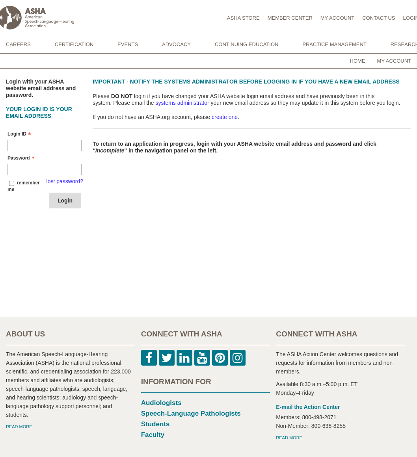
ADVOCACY (176, 44)
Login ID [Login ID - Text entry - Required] (20, 134)
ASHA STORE (243, 18)
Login (65, 200)
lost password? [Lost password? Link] (65, 181)
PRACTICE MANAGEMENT (334, 44)
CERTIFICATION (74, 44)
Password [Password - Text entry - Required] (21, 158)
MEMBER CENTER (290, 18)
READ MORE (19, 426)
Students (155, 424)
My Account (394, 61)
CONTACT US (378, 18)
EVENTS (127, 44)
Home (357, 61)
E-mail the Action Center (308, 407)
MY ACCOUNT (337, 18)
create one (225, 117)
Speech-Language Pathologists (191, 413)
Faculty (153, 434)
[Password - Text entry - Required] (44, 169)
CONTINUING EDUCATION (247, 44)
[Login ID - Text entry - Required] (44, 145)
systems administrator (182, 103)
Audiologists (161, 403)
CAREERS (18, 44)
